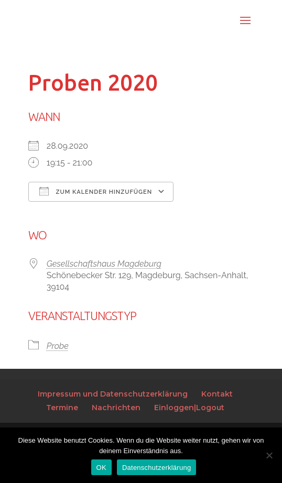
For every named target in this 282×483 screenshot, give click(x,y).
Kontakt (217, 394)
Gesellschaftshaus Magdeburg (104, 264)
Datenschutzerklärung (156, 467)
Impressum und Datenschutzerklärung (113, 394)
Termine (62, 407)
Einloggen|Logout (189, 407)
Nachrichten (116, 407)
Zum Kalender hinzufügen (95, 191)
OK (101, 467)
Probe (58, 346)
